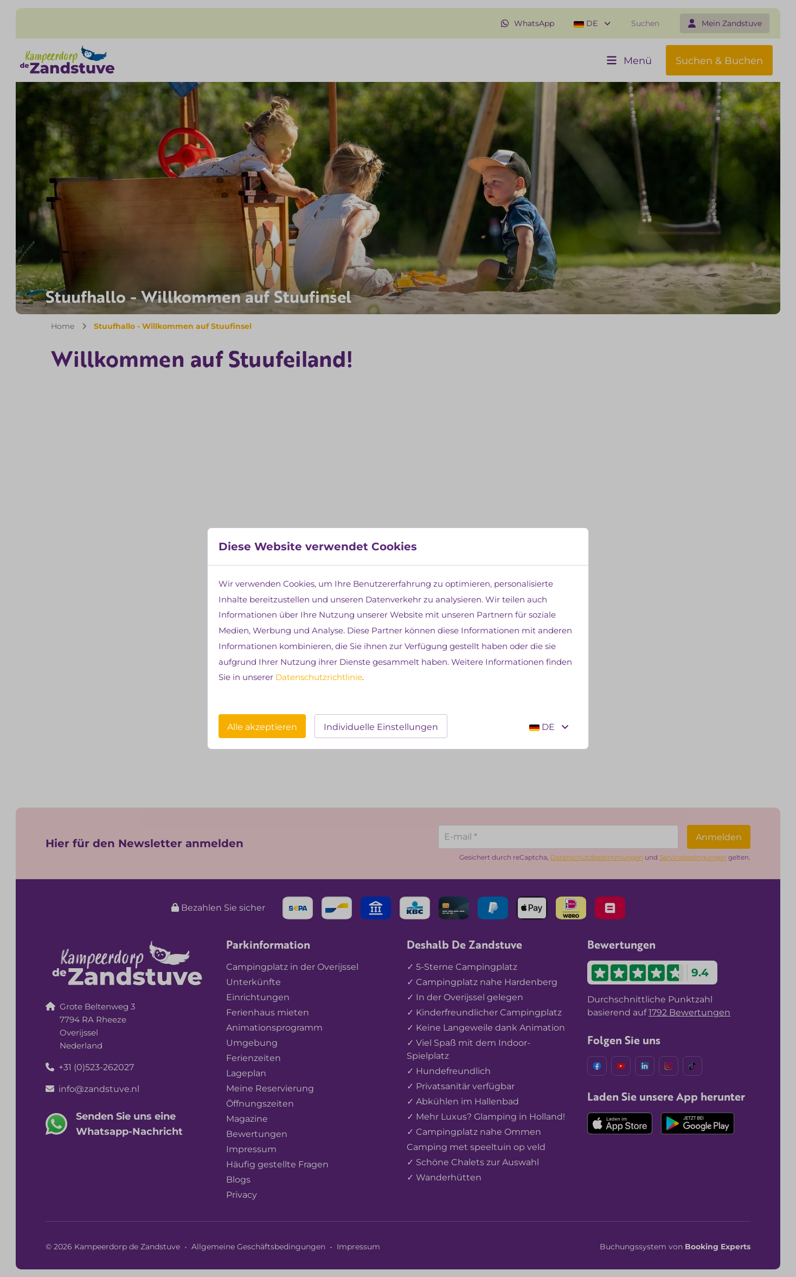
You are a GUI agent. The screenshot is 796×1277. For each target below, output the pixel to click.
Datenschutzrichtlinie (318, 677)
